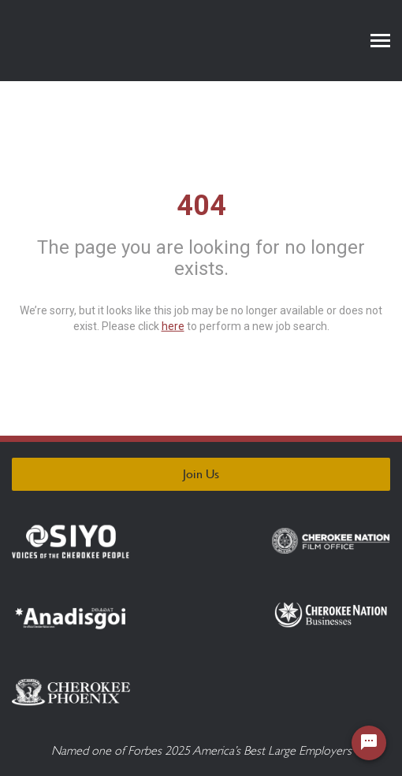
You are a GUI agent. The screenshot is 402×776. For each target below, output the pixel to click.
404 (201, 204)
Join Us (201, 473)
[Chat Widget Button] (369, 743)
